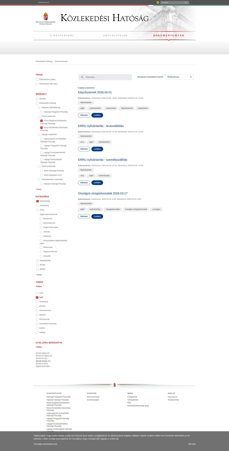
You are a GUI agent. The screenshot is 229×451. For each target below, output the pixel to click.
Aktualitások (115, 36)
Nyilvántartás (85, 102)
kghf (82, 108)
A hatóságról (62, 36)
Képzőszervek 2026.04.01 (95, 92)
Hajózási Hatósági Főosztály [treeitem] (58, 400)
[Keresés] (171, 2)
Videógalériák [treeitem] (132, 400)
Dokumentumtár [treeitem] (93, 397)
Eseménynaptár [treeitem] (93, 400)
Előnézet (84, 115)
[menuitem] (44, 2)
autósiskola (111, 108)
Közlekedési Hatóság (92, 18)
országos (156, 209)
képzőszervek (127, 108)
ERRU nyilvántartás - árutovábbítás (101, 126)
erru (82, 142)
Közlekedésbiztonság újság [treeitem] (138, 406)
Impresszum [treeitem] (172, 397)
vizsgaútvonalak (113, 209)
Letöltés (97, 115)
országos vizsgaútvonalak (136, 209)
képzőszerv (143, 108)
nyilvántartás (95, 108)
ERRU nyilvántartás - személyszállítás (102, 159)
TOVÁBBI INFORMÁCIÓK (45, 444)
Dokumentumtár (168, 35)
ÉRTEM (192, 444)
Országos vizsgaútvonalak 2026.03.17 (102, 193)
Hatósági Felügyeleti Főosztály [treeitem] (58, 397)
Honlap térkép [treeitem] (173, 400)
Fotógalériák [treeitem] (132, 397)
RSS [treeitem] (129, 403)
